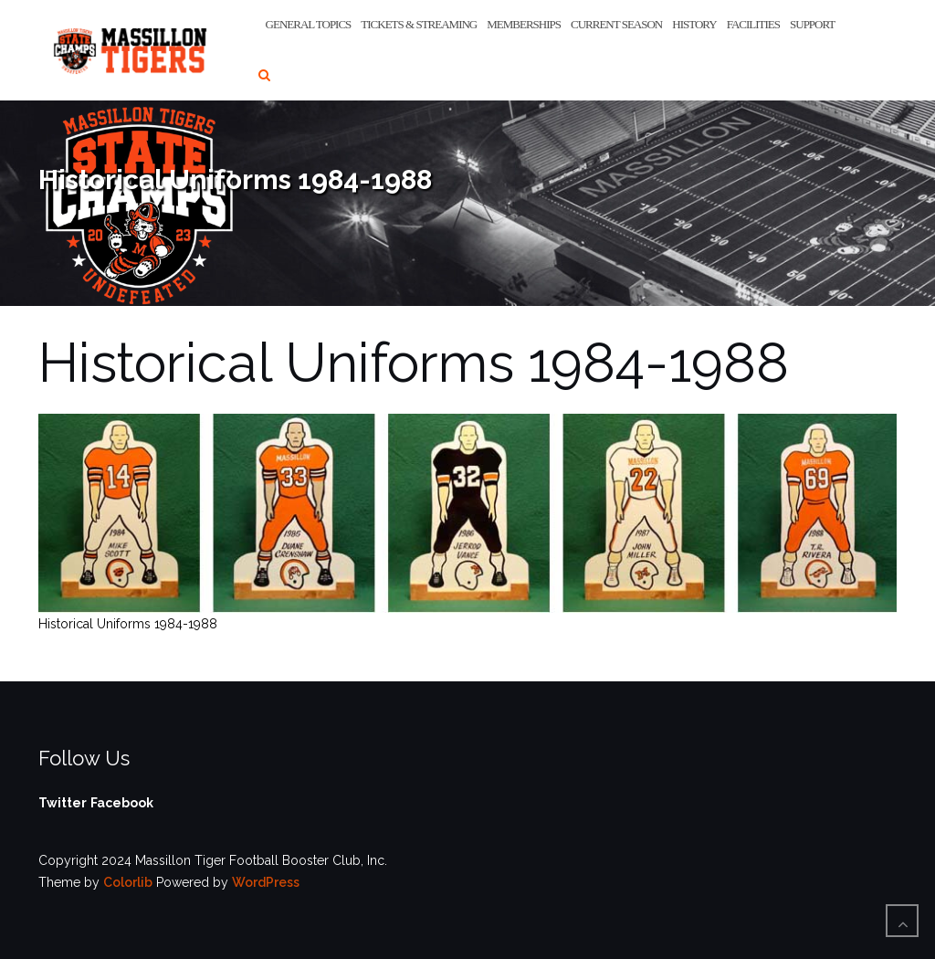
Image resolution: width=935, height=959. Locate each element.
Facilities (753, 24)
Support (812, 24)
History (694, 24)
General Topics (309, 24)
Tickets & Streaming (419, 24)
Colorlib (127, 882)
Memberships (524, 24)
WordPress (265, 882)
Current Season (616, 24)
